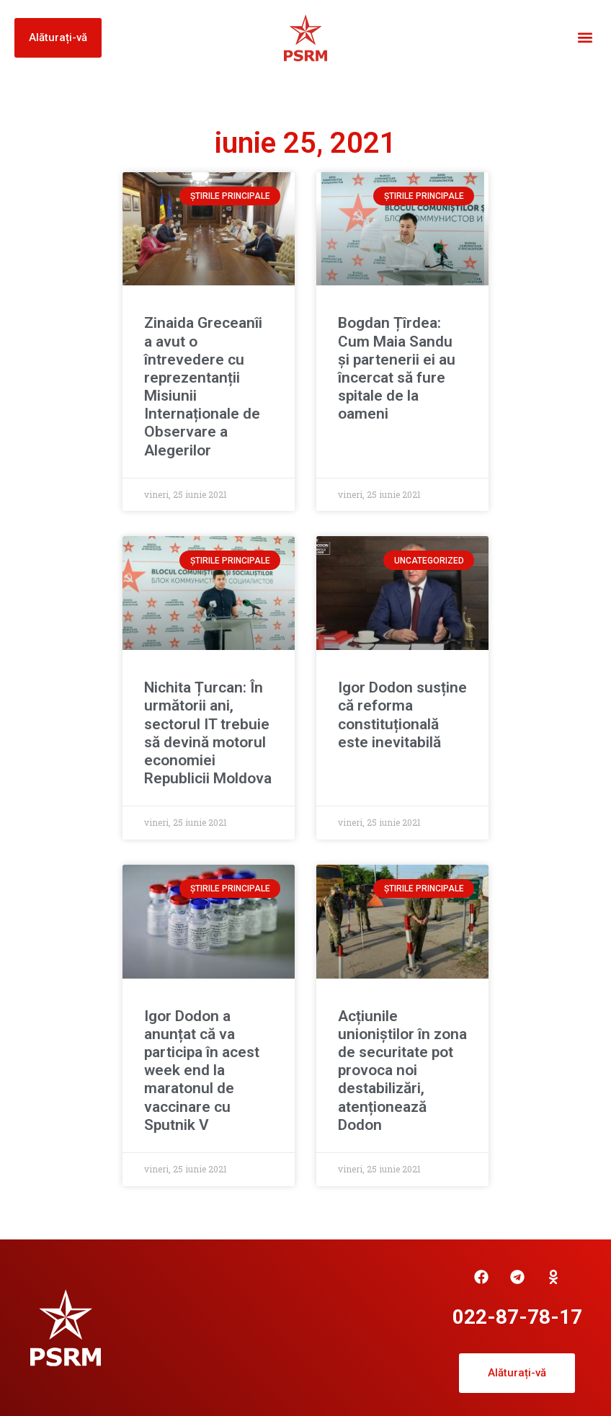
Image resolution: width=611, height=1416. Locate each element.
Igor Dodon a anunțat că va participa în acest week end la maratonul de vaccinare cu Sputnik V (201, 1070)
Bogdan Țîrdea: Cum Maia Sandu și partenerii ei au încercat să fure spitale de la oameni (396, 368)
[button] (585, 38)
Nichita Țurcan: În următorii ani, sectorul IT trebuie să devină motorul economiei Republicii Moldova (208, 733)
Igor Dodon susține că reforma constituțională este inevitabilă (402, 715)
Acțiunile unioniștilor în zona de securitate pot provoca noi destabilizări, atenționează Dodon (402, 1070)
